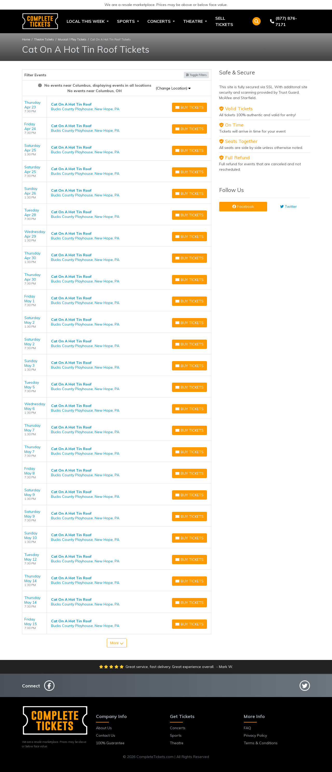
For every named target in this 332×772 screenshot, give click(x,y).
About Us (104, 728)
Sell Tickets (224, 21)
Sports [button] (126, 21)
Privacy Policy (255, 735)
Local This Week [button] (86, 21)
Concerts (177, 728)
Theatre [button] (193, 21)
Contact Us (105, 735)
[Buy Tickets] (189, 107)
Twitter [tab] (288, 206)
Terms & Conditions (261, 743)
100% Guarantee (110, 743)
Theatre (176, 743)
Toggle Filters (196, 75)
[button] (256, 21)
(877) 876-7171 (283, 21)
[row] (116, 107)
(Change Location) (173, 88)
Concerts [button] (159, 21)
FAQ (247, 728)
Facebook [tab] (243, 206)
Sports (176, 735)
